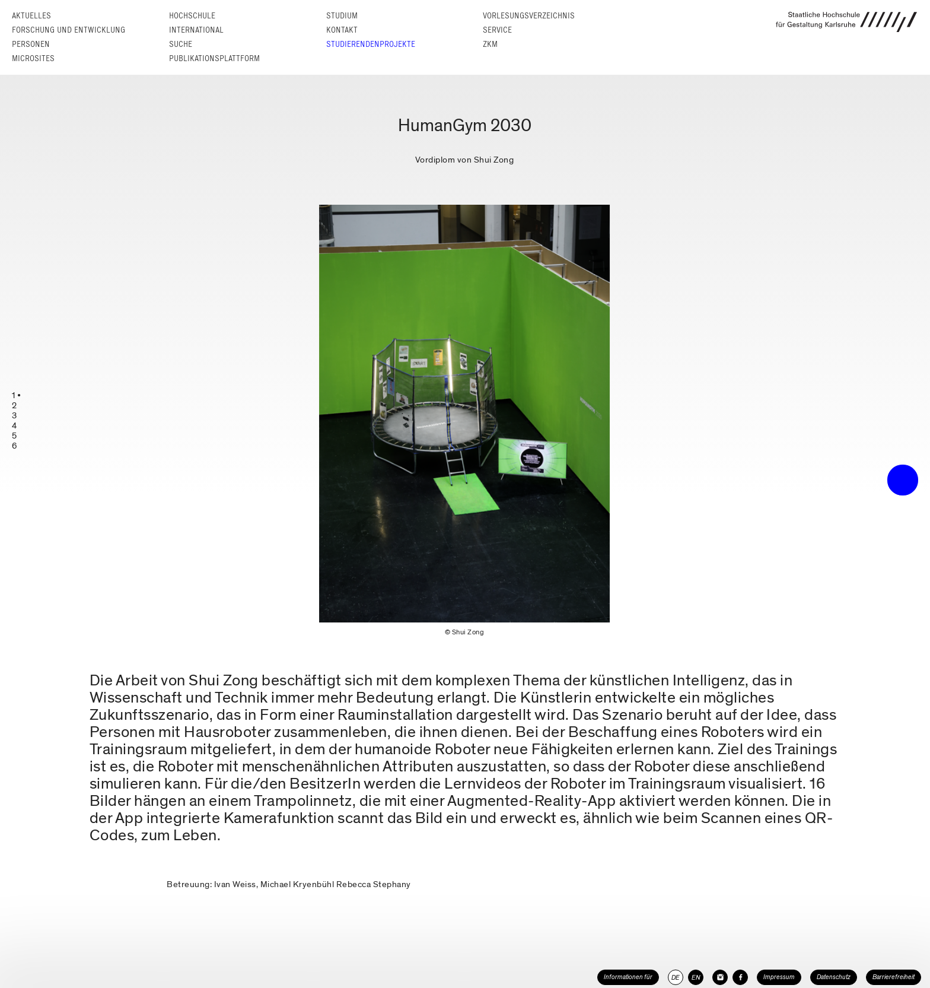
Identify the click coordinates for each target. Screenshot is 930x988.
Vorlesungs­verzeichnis (529, 16)
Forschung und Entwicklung (68, 30)
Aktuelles (31, 16)
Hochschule (192, 16)
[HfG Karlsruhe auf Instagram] (720, 977)
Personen (31, 44)
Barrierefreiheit (893, 977)
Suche (180, 44)
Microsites (33, 58)
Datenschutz (834, 977)
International (196, 30)
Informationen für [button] (628, 977)
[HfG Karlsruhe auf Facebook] (740, 977)
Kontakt (342, 30)
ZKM (490, 44)
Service (497, 30)
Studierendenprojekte (370, 44)
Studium (342, 16)
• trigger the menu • (902, 480)
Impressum (779, 977)
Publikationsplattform (214, 58)
